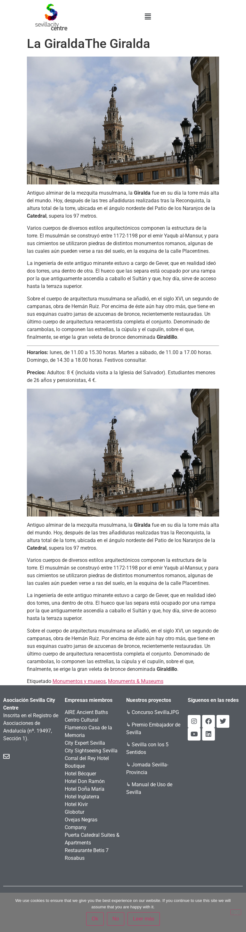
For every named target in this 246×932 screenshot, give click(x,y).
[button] (148, 17)
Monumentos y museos (79, 681)
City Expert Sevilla (85, 743)
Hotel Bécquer (80, 774)
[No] (235, 912)
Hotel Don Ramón (85, 781)
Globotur (74, 812)
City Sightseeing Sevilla (91, 751)
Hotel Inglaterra (82, 797)
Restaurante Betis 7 (87, 850)
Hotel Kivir (76, 804)
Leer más (143, 918)
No (115, 918)
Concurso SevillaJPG (155, 712)
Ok (95, 918)
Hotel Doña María (84, 789)
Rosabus (75, 858)
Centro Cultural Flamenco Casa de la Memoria (88, 727)
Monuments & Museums (135, 681)
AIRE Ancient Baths (86, 712)
